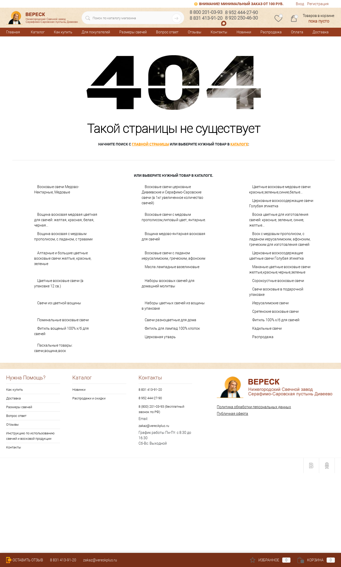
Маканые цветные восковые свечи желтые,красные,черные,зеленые (279, 269)
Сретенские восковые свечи (275, 311)
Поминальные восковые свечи (63, 320)
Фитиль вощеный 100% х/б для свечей (61, 331)
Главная (13, 32)
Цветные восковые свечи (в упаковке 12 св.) (58, 283)
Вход (300, 4)
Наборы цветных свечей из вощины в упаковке (173, 305)
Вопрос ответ (167, 32)
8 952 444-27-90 (150, 398)
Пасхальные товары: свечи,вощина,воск (53, 348)
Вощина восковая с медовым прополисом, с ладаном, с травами (63, 236)
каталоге (239, 144)
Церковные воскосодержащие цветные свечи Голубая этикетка (276, 255)
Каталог (38, 32)
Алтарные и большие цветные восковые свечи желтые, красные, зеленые (62, 258)
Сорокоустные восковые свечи (278, 281)
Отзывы (194, 32)
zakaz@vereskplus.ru (154, 426)
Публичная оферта (232, 414)
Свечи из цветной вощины (59, 303)
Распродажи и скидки (88, 398)
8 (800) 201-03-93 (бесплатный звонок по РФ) (161, 409)
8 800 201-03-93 (206, 12)
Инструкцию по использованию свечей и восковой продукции (30, 436)
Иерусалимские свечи (270, 303)
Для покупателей (96, 32)
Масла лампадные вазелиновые (172, 267)
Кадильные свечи (267, 328)
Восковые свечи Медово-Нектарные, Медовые (56, 189)
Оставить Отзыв (24, 560)
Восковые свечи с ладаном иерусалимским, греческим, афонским (173, 255)
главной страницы (150, 144)
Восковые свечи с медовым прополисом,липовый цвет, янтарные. (174, 217)
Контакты (219, 32)
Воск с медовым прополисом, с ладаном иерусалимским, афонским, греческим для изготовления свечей (279, 239)
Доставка (321, 32)
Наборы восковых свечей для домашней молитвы (168, 283)
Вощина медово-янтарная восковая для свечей (173, 236)
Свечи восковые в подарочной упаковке (276, 292)
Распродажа (271, 32)
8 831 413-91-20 (150, 390)
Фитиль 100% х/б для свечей (275, 320)
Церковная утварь (160, 337)
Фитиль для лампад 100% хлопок (172, 328)
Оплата (297, 32)
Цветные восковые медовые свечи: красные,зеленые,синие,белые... (280, 189)
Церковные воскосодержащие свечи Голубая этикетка (281, 203)
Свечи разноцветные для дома (170, 320)
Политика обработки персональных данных (254, 407)
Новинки (244, 32)
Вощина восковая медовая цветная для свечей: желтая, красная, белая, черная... (65, 219)
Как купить (63, 32)
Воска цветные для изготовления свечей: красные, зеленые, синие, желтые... (278, 219)
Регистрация (318, 4)
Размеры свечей (133, 32)
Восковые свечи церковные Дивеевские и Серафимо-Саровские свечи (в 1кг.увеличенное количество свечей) (172, 195)
